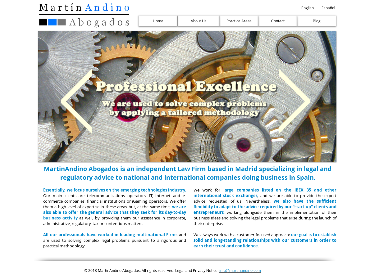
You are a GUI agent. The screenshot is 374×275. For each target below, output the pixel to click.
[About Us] (199, 21)
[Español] (328, 7)
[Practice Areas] (239, 21)
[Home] (158, 21)
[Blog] (316, 21)
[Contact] (277, 21)
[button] (307, 7)
